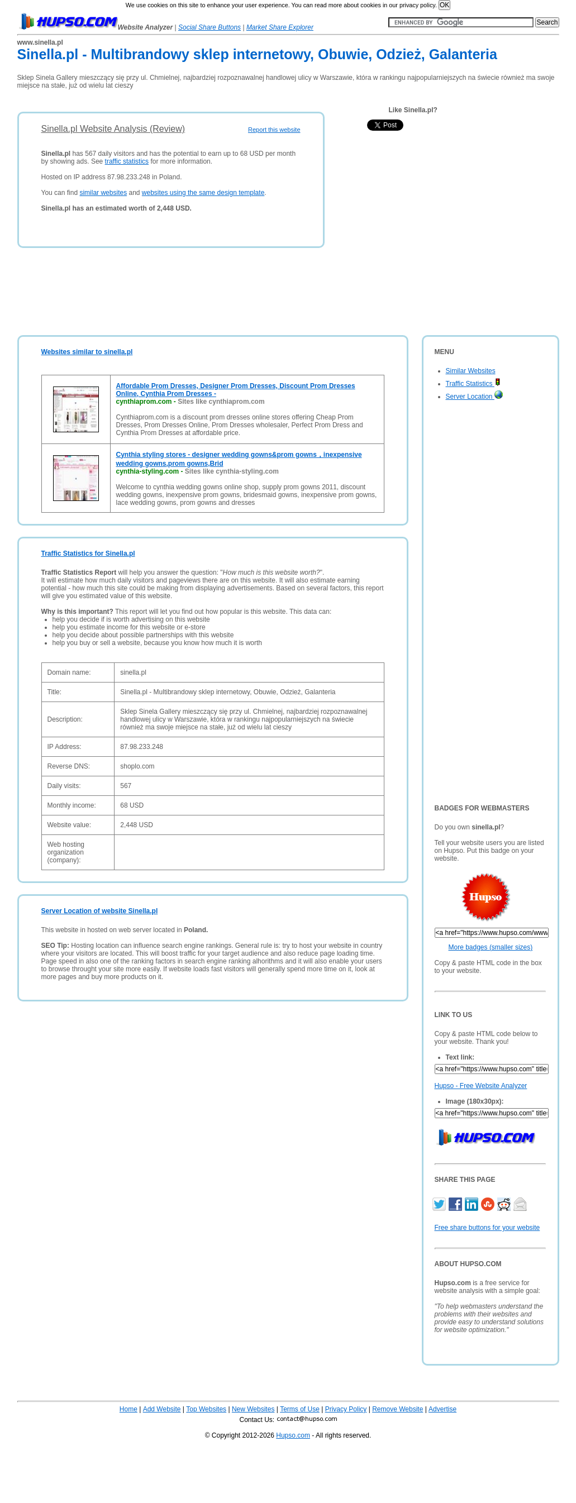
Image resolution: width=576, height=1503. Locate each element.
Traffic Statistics (473, 384)
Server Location (474, 396)
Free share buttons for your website (487, 1228)
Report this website (274, 129)
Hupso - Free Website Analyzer (481, 1086)
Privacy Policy (346, 1409)
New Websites (253, 1409)
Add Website (162, 1409)
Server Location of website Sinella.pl (99, 911)
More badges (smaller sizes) (491, 947)
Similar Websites (471, 371)
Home (128, 1409)
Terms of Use (300, 1409)
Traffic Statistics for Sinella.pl (88, 553)
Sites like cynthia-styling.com (232, 471)
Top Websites (206, 1409)
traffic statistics (127, 161)
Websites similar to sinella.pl (87, 352)
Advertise (442, 1409)
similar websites (103, 193)
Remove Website (397, 1409)
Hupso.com (293, 1435)
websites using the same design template (203, 193)
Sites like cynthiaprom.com (221, 401)
